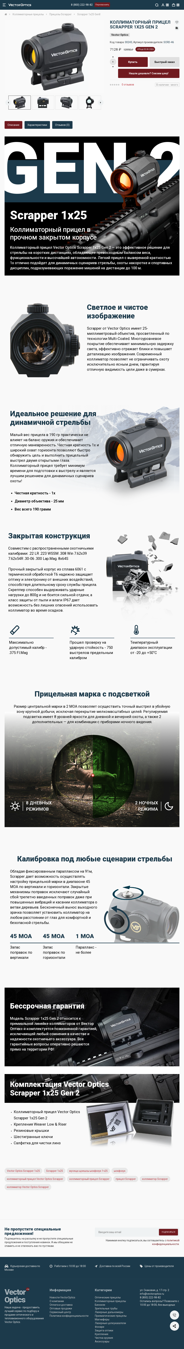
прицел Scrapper (126, 1178)
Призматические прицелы (111, 1315)
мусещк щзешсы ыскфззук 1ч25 (88, 1170)
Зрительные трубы (106, 1308)
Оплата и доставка (61, 1304)
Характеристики (37, 124)
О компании (57, 1301)
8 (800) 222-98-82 (82, 4)
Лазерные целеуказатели (110, 1323)
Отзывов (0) (62, 124)
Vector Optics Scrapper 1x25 (23, 1170)
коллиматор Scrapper (155, 1178)
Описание (13, 124)
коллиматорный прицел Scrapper (89, 1178)
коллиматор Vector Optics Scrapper (28, 1187)
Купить (132, 62)
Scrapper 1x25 (54, 1170)
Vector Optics (119, 34)
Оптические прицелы (108, 1297)
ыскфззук (119, 1170)
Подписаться (168, 1232)
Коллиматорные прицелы (110, 1301)
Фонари (99, 1326)
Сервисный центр (60, 1312)
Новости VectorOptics (62, 1297)
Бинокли (100, 1304)
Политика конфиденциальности (69, 1315)
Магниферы (102, 1319)
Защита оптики (104, 1330)
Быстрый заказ (165, 62)
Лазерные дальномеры (109, 1312)
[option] (54, 56)
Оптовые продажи (61, 1308)
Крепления (101, 1334)
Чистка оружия (104, 1337)
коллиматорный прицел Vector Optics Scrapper (35, 1178)
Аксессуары (102, 1341)
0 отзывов (128, 84)
